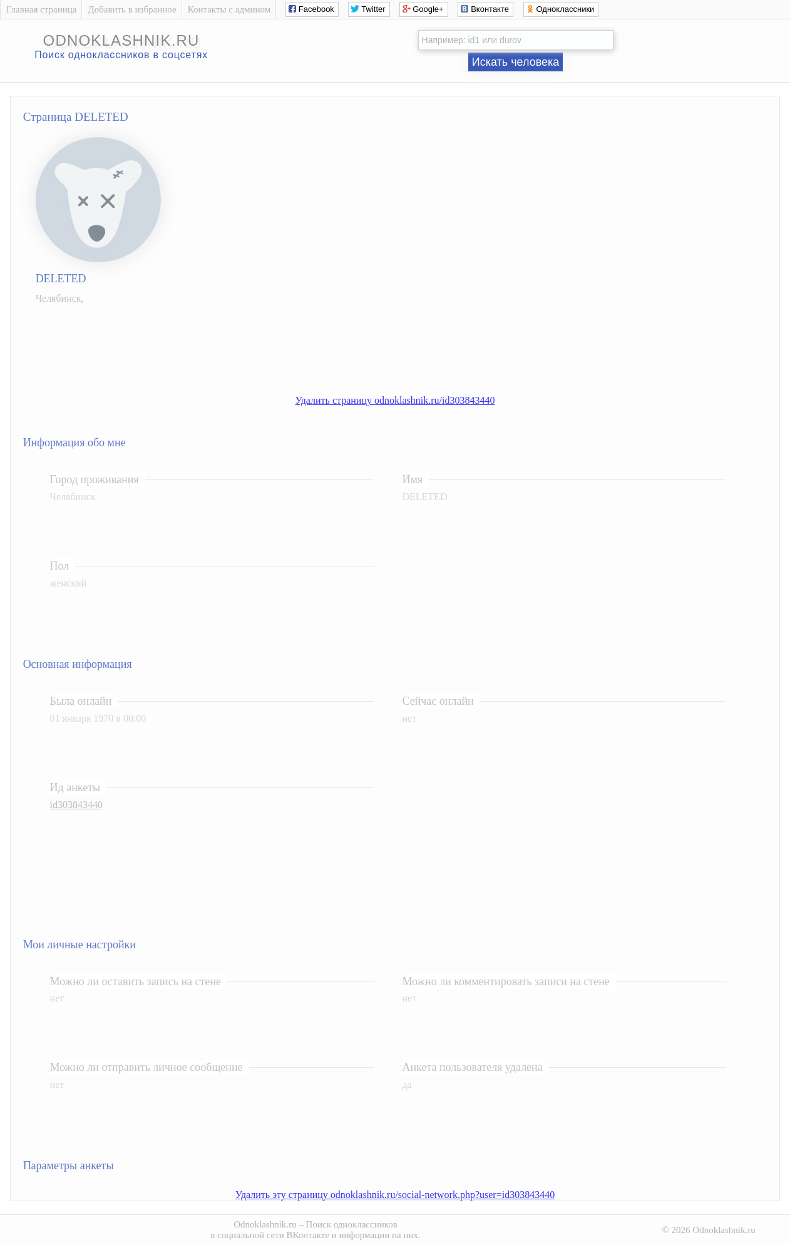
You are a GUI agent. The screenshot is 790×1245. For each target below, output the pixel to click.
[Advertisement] (407, 343)
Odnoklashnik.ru (264, 1224)
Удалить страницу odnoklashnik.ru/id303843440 (395, 400)
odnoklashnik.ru (121, 40)
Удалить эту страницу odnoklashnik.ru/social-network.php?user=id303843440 (395, 1194)
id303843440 (76, 804)
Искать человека (516, 62)
